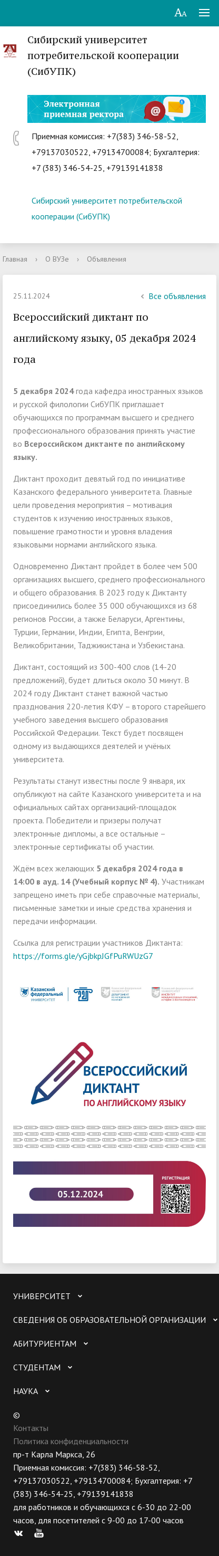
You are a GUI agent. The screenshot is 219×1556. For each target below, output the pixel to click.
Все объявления (172, 296)
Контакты (30, 1428)
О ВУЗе (57, 259)
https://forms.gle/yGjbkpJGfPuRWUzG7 (83, 955)
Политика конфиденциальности (70, 1441)
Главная (15, 259)
